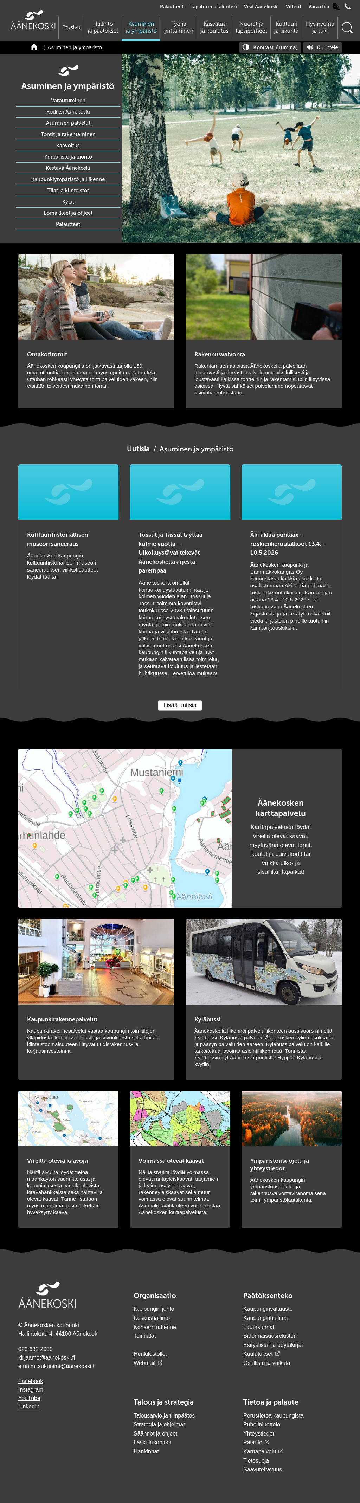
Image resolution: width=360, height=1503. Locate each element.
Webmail (144, 1363)
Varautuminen (68, 100)
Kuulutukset (258, 1354)
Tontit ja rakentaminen (68, 134)
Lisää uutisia (180, 705)
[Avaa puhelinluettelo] (347, 8)
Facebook (30, 1381)
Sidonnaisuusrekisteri (270, 1336)
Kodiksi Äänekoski (68, 112)
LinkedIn (29, 1407)
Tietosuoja (256, 1461)
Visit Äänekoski (261, 7)
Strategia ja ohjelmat (159, 1424)
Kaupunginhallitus (265, 1318)
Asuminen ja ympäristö (74, 47)
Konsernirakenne (155, 1327)
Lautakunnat (258, 1327)
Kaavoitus (68, 145)
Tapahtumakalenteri (214, 7)
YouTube (29, 1398)
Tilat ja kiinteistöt (68, 190)
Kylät (68, 202)
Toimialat (145, 1336)
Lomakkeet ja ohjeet (68, 213)
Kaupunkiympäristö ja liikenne (68, 179)
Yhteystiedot (258, 1434)
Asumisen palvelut (68, 123)
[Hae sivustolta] (347, 28)
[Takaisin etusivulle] (34, 47)
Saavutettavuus (262, 1469)
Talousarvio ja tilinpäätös (164, 1416)
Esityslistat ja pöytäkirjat (273, 1345)
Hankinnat (147, 1451)
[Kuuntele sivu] (322, 47)
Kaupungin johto (154, 1309)
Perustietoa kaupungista (273, 1416)
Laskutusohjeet (153, 1442)
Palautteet (172, 7)
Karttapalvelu (259, 1451)
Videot (293, 7)
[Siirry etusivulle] (33, 27)
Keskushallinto (152, 1318)
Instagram (30, 1390)
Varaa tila (318, 7)
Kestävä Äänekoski (68, 168)
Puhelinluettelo (261, 1424)
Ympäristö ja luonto (68, 157)
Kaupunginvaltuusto (268, 1309)
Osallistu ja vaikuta (266, 1363)
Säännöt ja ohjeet (156, 1434)
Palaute (252, 1442)
